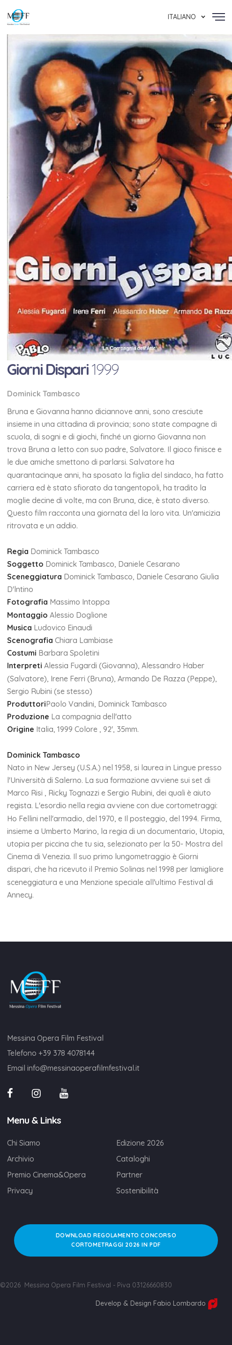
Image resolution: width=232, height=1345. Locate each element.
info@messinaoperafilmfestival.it (83, 1068)
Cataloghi (133, 1158)
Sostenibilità (137, 1190)
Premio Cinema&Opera (46, 1174)
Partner (129, 1174)
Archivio (20, 1158)
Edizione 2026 (140, 1143)
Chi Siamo (23, 1143)
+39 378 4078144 (66, 1053)
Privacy (20, 1190)
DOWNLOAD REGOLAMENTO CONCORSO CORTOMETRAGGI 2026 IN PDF (116, 1240)
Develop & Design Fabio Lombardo (157, 1303)
